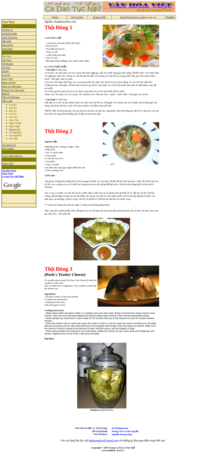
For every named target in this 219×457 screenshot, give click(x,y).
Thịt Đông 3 (58, 269)
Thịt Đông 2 (58, 131)
